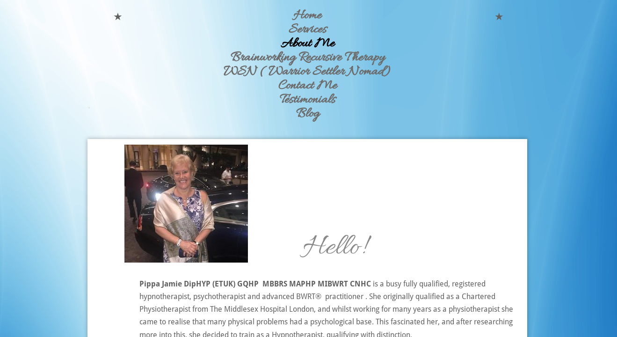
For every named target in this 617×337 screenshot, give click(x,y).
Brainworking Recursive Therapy (308, 58)
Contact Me (307, 86)
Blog (307, 114)
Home (307, 16)
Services (308, 30)
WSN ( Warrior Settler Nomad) (308, 72)
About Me (307, 44)
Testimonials (307, 100)
